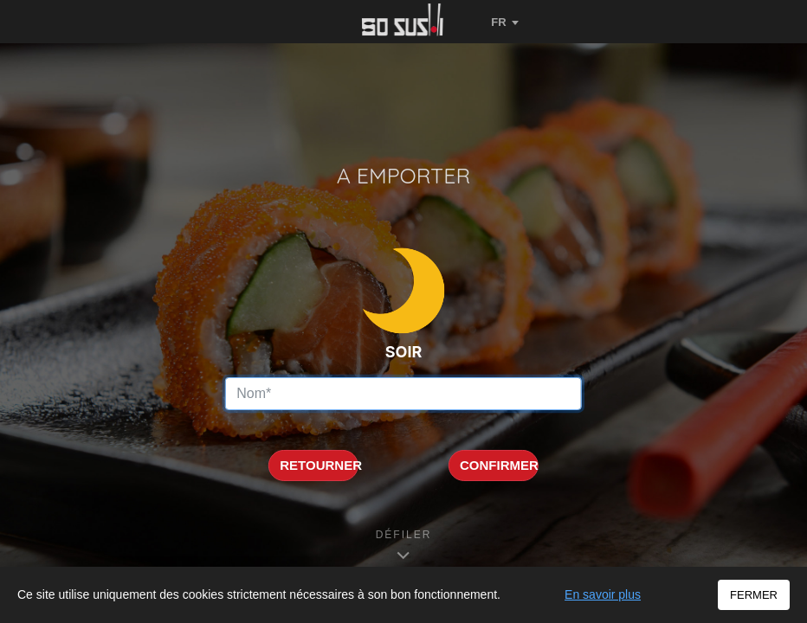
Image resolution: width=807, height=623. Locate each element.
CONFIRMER (499, 465)
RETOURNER (319, 465)
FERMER (754, 594)
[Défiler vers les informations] (404, 546)
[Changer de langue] (504, 21)
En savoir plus (603, 594)
